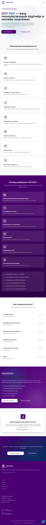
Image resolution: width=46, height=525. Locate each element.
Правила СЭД (5, 502)
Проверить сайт (24, 31)
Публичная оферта (6, 498)
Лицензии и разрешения (7, 496)
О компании (3, 482)
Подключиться (8, 31)
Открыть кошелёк (9, 400)
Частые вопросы (4, 486)
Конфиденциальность (17, 522)
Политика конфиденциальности (8, 500)
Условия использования (28, 522)
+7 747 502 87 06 (31, 453)
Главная (3, 480)
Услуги (2, 484)
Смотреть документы (23, 429)
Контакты (3, 488)
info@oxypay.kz (8, 514)
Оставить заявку (15, 453)
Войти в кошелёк (25, 400)
